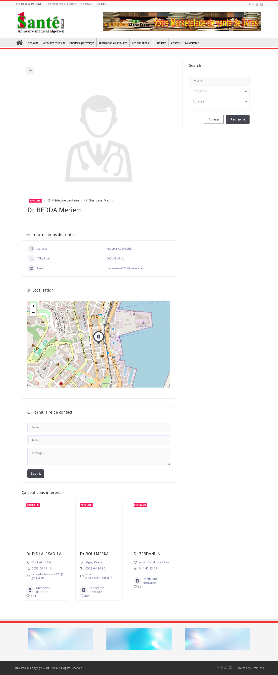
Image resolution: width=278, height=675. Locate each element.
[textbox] (219, 91)
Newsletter (192, 43)
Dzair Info (258, 668)
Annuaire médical (54, 43)
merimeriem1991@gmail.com (125, 268)
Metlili (108, 200)
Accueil (19, 42)
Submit (36, 473)
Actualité (33, 43)
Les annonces (140, 43)
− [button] (33, 313)
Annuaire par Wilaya (82, 43)
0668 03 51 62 (115, 258)
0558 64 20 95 (95, 568)
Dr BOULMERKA (94, 553)
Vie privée (86, 3)
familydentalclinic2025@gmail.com (47, 576)
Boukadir (38, 562)
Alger (88, 562)
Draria (98, 562)
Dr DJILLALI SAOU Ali (45, 553)
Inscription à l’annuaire (113, 43)
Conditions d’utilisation (62, 3)
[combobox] (219, 91)
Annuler (214, 119)
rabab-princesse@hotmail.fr (99, 576)
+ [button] (33, 306)
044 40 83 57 (148, 568)
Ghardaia (95, 200)
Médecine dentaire (65, 200)
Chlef (48, 562)
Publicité (101, 3)
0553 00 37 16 (42, 568)
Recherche (237, 119)
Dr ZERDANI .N (147, 553)
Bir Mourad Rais (158, 562)
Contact (175, 43)
